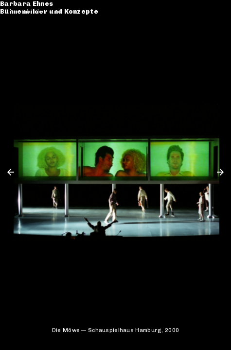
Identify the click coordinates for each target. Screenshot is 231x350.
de (206, 8)
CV (13, 37)
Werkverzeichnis (38, 29)
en (219, 8)
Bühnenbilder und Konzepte (57, 16)
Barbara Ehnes (34, 8)
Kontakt (22, 45)
